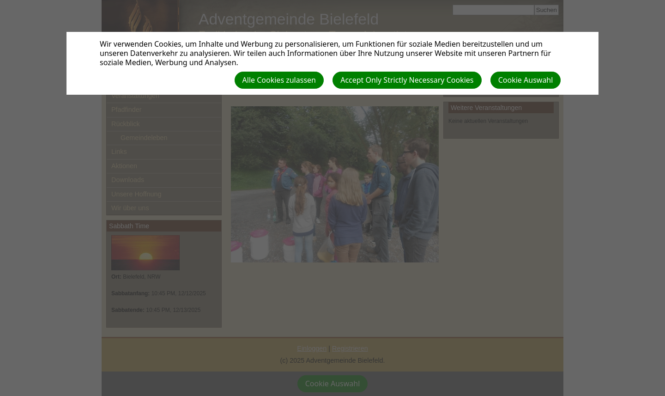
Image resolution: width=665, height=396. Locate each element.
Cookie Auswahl (525, 80)
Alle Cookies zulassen (279, 80)
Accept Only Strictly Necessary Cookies (406, 80)
